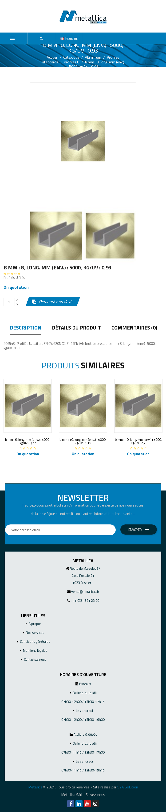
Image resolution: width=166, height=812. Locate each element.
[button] (41, 38)
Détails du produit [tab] (76, 328)
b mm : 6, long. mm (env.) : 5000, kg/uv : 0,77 (27, 441)
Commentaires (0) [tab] (134, 328)
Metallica (35, 787)
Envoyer (138, 529)
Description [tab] (25, 328)
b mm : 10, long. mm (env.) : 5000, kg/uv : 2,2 (138, 441)
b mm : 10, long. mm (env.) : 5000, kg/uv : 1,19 (82, 441)
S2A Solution (127, 787)
